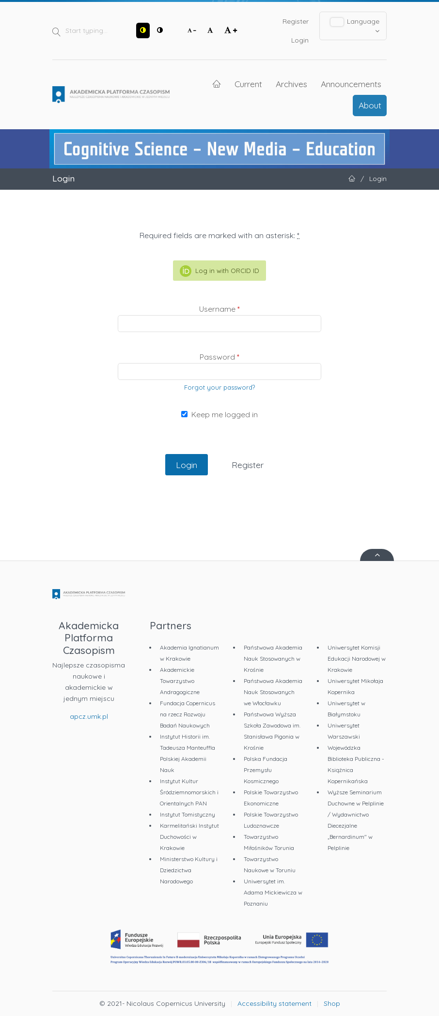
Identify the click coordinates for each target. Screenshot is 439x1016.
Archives (291, 83)
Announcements (351, 83)
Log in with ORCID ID (219, 271)
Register (295, 21)
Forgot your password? (219, 387)
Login (300, 40)
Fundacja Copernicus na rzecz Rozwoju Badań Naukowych (187, 714)
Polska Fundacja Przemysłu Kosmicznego (265, 770)
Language (355, 25)
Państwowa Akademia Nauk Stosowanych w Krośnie (273, 658)
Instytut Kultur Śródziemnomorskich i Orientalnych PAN (189, 792)
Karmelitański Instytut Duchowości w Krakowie (189, 836)
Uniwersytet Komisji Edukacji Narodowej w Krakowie (357, 658)
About (370, 105)
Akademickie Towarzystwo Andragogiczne (180, 681)
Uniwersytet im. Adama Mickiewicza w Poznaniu (273, 892)
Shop (332, 1003)
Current (248, 83)
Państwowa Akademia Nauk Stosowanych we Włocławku (273, 692)
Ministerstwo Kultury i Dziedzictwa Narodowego (189, 870)
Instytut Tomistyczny (187, 814)
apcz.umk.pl (89, 716)
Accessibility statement (274, 1003)
